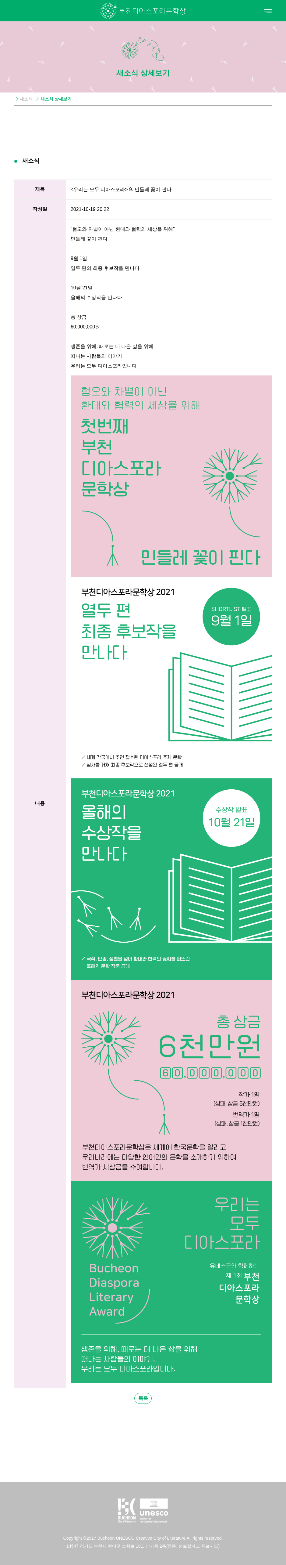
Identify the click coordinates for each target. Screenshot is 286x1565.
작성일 (40, 209)
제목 (40, 189)
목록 (143, 1398)
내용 (40, 803)
